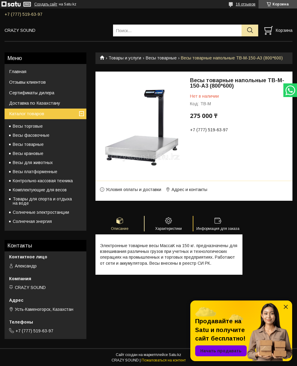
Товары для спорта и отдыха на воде (42, 201)
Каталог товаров (26, 113)
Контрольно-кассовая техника (43, 180)
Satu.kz (175, 355)
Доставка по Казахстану (34, 103)
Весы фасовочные (31, 135)
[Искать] (250, 30)
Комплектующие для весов (40, 189)
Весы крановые (28, 153)
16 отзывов (245, 4)
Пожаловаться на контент (164, 360)
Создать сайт (45, 4)
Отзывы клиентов (27, 82)
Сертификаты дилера (31, 92)
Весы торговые (28, 126)
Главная (17, 71)
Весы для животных (33, 162)
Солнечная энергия (32, 221)
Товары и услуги (124, 57)
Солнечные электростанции (41, 212)
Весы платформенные (35, 171)
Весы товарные (161, 57)
